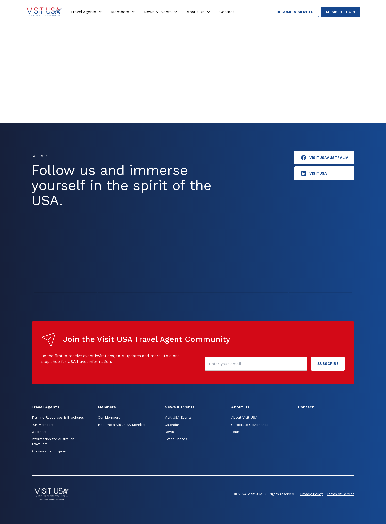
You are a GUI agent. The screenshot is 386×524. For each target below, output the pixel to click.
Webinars (39, 432)
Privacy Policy (311, 494)
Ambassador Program (49, 451)
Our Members (43, 424)
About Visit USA (244, 417)
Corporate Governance (250, 424)
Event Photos (176, 439)
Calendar (172, 424)
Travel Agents (86, 12)
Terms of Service (340, 494)
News (169, 432)
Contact (226, 11)
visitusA (314, 173)
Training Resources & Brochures (58, 417)
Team (235, 432)
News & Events (161, 12)
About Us (199, 12)
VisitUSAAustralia (324, 158)
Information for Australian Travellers (53, 441)
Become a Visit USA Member (121, 424)
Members (123, 12)
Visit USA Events (178, 417)
